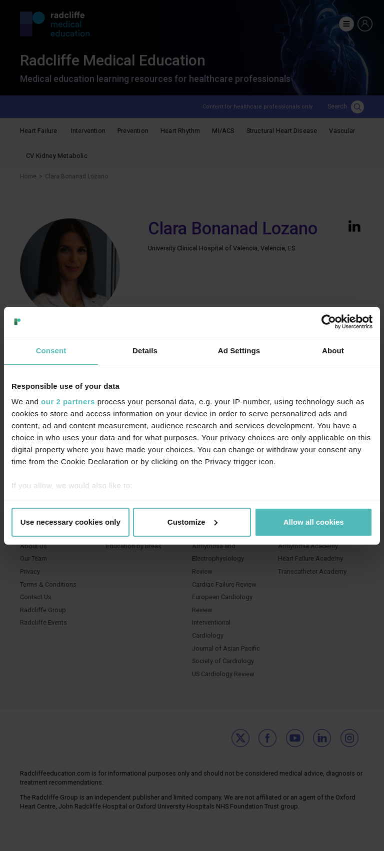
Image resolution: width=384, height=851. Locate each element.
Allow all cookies (314, 522)
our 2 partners (68, 401)
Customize (193, 522)
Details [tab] (145, 350)
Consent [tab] (51, 350)
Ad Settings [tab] (239, 350)
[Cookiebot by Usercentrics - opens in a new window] (328, 321)
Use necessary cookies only (70, 522)
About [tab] (333, 350)
